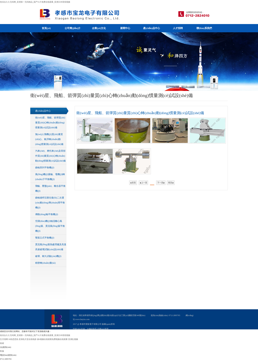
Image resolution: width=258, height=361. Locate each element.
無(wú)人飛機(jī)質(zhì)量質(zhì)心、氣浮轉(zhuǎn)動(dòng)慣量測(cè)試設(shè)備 (49, 139)
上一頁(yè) (144, 183)
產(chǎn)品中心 (151, 28)
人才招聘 (178, 28)
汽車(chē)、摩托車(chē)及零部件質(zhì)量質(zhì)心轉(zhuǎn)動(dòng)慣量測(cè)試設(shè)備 (50, 156)
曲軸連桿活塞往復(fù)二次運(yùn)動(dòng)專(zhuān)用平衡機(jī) (50, 202)
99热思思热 (13, 339)
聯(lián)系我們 (204, 28)
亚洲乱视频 (73, 339)
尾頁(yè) (170, 183)
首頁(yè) (46, 28)
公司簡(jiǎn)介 (72, 28)
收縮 (2, 343)
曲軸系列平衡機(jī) (44, 167)
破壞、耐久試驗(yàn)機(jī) (48, 256)
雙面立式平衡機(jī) (44, 237)
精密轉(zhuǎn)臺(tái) (45, 263)
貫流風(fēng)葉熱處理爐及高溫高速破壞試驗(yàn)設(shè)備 (50, 247)
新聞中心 (125, 28)
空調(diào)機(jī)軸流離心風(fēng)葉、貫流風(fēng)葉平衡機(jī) (50, 226)
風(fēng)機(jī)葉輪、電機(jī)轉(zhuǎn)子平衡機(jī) (50, 176)
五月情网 (4, 339)
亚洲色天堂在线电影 (28, 339)
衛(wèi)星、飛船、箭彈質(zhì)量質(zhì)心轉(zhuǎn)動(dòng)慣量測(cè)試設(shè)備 (50, 122)
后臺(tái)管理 (102, 329)
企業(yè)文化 (99, 28)
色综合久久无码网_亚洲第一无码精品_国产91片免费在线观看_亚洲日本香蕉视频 (35, 2)
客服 (2, 351)
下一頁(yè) (160, 183)
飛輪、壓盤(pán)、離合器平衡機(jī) (50, 188)
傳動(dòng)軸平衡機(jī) (46, 214)
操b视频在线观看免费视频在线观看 (52, 339)
